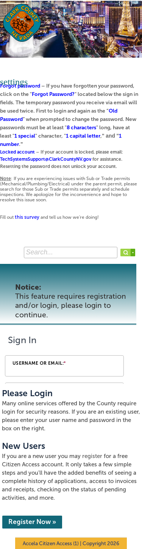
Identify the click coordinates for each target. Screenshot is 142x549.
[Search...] (70, 252)
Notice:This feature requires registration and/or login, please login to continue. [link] (70, 301)
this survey (27, 217)
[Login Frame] (71, 358)
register (92, 456)
